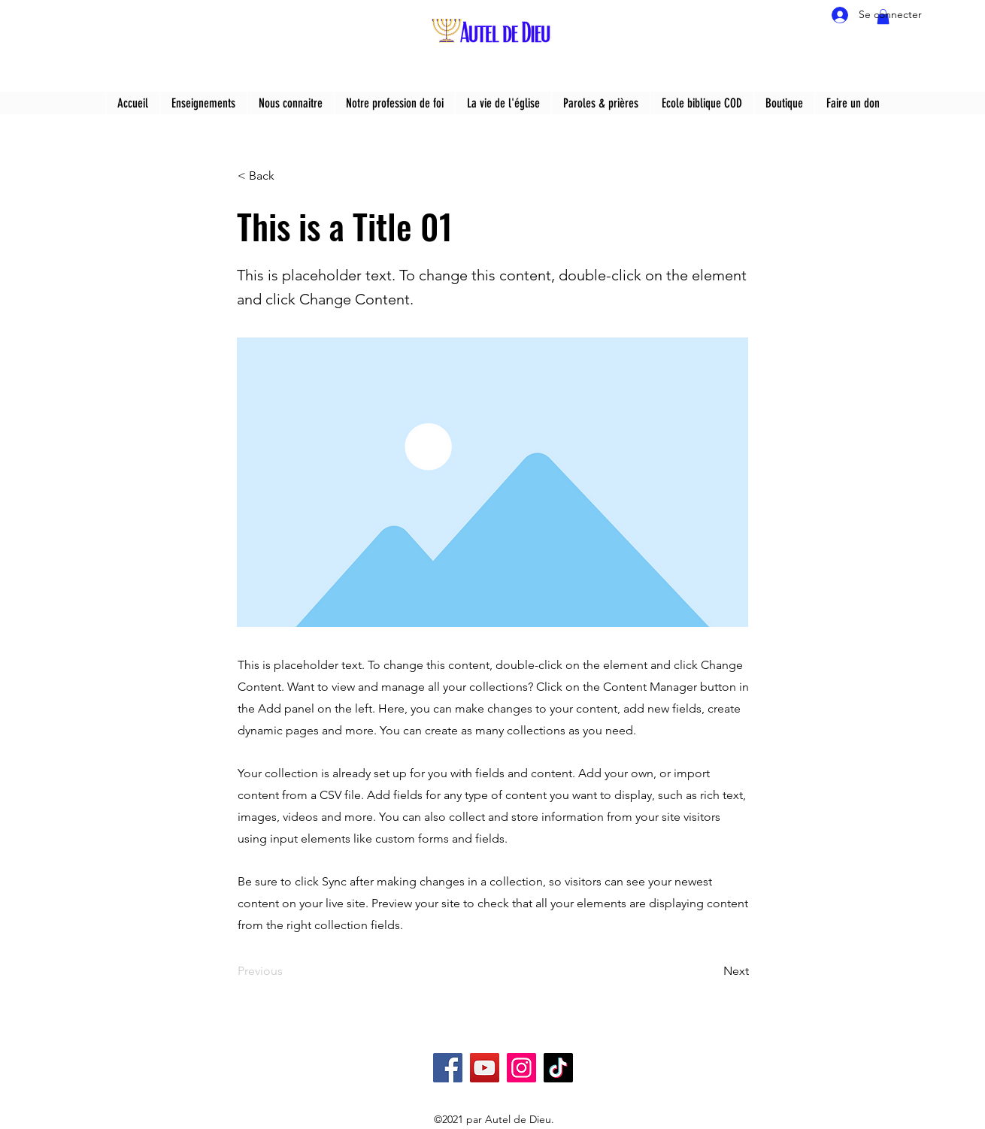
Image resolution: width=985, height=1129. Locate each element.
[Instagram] (521, 1067)
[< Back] (287, 176)
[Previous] (287, 971)
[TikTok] (558, 1067)
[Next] (711, 971)
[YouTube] (484, 1067)
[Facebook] (447, 1067)
